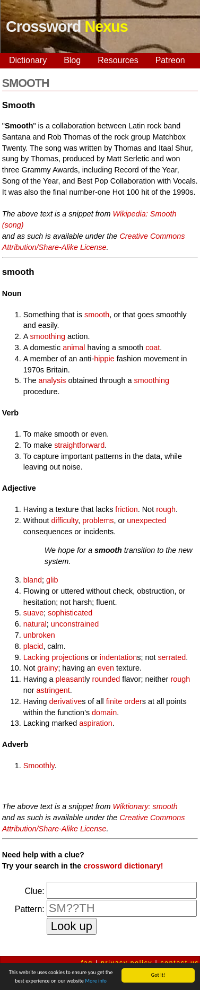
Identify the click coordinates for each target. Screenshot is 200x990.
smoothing (47, 336)
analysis (52, 380)
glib (52, 580)
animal (74, 347)
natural (35, 624)
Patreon (170, 60)
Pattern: (30, 909)
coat (152, 347)
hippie (104, 358)
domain (104, 712)
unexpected (146, 520)
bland (32, 580)
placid (33, 646)
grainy (47, 668)
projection (67, 657)
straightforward (79, 445)
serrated (172, 657)
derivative (65, 701)
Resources (118, 60)
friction (126, 509)
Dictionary (28, 60)
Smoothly (39, 765)
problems (98, 520)
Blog (72, 60)
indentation (118, 657)
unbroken (39, 635)
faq (87, 963)
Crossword (67, 26)
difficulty (65, 520)
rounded (106, 679)
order (133, 701)
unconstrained (75, 624)
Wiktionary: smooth (145, 806)
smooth (96, 314)
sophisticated (70, 613)
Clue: (34, 891)
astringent (53, 690)
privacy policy (126, 963)
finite (114, 701)
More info (96, 982)
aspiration (95, 723)
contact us (180, 963)
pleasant (70, 679)
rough (166, 509)
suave (33, 613)
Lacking (36, 657)
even (106, 668)
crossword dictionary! (123, 866)
